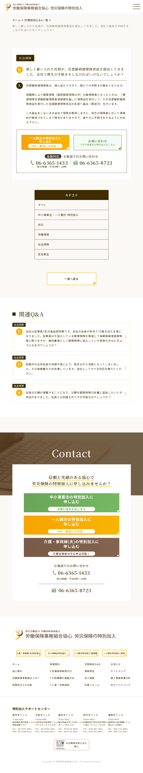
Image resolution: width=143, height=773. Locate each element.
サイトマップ (118, 671)
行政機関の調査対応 (63, 678)
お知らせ (116, 664)
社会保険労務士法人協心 (76, 744)
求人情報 (90, 678)
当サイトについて (121, 685)
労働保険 (43, 234)
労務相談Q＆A (93, 664)
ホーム (16, 20)
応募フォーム (92, 685)
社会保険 (43, 244)
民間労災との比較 (22, 685)
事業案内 (55, 664)
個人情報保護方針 (121, 678)
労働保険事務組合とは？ (26, 678)
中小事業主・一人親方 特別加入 (58, 215)
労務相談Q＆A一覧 (36, 20)
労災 (41, 225)
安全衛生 (43, 254)
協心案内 (17, 671)
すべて (42, 205)
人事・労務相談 (60, 685)
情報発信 (90, 671)
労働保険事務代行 (62, 671)
